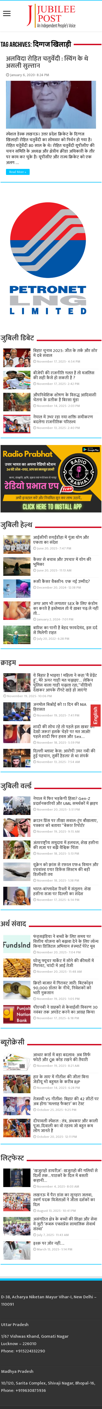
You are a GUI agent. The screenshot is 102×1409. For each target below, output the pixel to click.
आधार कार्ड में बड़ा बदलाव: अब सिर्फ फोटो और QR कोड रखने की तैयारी (62, 1057)
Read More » (17, 172)
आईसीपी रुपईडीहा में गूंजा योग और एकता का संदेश (61, 540)
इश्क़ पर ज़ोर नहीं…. (48, 1243)
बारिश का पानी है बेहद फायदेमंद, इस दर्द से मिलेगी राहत (65, 630)
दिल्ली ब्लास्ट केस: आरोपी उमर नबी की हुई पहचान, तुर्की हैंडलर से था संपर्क (64, 753)
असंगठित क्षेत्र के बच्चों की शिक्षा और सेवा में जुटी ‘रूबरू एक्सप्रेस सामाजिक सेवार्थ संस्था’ (65, 1224)
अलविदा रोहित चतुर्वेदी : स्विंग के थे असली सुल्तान (47, 62)
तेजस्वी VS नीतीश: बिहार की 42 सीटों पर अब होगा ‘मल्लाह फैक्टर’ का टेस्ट (66, 1101)
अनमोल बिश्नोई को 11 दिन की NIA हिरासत (59, 707)
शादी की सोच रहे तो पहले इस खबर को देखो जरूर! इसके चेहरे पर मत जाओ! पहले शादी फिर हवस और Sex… (63, 731)
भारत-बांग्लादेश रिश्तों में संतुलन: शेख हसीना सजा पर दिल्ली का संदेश (62, 891)
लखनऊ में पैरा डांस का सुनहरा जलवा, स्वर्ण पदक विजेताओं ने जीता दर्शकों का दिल (64, 1200)
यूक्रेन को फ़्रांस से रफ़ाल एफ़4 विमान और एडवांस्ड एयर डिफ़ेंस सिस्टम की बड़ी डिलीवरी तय (65, 869)
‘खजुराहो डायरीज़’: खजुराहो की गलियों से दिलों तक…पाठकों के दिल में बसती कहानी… (65, 1175)
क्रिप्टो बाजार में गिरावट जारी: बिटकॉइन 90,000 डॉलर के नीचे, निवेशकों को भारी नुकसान (63, 988)
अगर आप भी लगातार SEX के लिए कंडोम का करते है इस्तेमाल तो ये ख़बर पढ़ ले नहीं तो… (65, 608)
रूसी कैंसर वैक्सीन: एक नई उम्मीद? (61, 581)
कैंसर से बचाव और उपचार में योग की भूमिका (62, 562)
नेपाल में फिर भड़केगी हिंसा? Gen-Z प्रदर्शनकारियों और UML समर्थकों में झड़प (65, 801)
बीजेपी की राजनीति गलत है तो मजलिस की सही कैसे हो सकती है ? (63, 375)
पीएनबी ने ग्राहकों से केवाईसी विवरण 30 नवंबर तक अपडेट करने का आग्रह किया (65, 1010)
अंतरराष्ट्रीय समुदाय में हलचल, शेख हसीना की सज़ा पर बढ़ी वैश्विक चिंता (65, 845)
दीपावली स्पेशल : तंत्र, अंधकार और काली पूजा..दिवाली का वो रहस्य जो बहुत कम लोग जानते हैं (65, 1126)
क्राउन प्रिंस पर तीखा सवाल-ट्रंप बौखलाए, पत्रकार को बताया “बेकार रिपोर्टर (65, 823)
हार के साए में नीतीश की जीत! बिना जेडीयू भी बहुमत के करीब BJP (61, 1079)
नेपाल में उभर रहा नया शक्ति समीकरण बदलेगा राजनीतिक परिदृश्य (63, 419)
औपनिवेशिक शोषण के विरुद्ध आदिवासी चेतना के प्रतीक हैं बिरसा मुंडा (64, 397)
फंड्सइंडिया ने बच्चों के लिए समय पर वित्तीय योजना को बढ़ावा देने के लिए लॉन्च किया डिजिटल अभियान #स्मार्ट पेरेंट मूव (65, 941)
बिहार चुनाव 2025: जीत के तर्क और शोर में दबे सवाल (65, 353)
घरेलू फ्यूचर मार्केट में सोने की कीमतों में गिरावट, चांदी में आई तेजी (63, 963)
